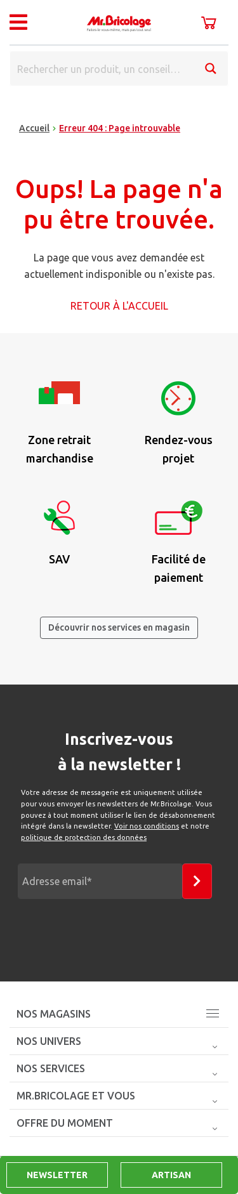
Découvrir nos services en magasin (119, 627)
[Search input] (102, 68)
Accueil (34, 128)
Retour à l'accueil (119, 306)
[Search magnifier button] (211, 68)
